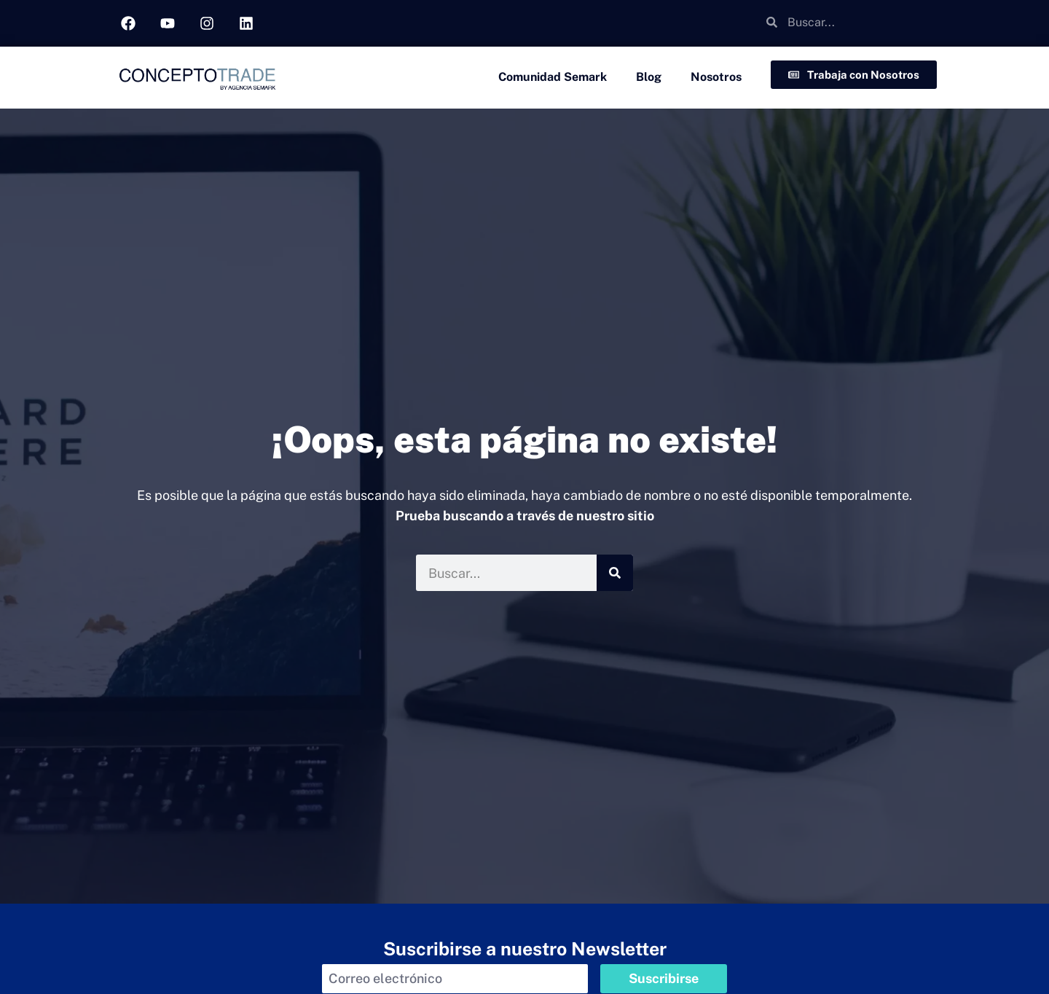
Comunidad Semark (552, 77)
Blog (648, 77)
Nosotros (716, 77)
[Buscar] (615, 573)
